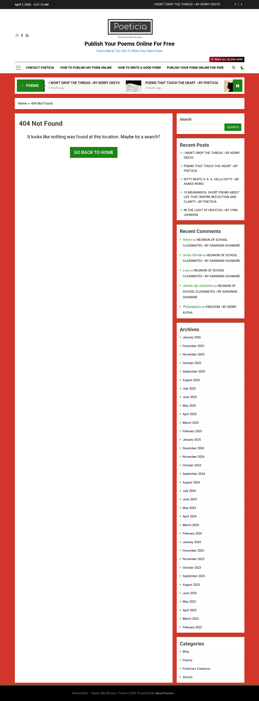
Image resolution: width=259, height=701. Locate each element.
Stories (188, 677)
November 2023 (193, 559)
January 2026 (192, 337)
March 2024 (191, 525)
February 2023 (192, 627)
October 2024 (192, 465)
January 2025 (192, 439)
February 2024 (192, 533)
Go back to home (93, 152)
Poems (187, 660)
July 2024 (189, 491)
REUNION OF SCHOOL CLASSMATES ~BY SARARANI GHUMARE (210, 291)
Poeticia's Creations (196, 669)
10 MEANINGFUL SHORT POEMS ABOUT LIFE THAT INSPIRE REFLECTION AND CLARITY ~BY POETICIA (211, 197)
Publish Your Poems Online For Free (130, 44)
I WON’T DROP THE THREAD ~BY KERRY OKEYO (187, 4)
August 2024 (191, 482)
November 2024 (193, 457)
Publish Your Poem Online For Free (195, 68)
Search (186, 119)
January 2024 (192, 542)
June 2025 (190, 397)
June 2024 (190, 499)
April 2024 (189, 516)
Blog (186, 651)
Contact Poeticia (40, 68)
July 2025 (189, 388)
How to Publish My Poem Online (86, 68)
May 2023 (189, 601)
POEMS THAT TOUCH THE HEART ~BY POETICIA (189, 83)
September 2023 (194, 576)
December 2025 (193, 346)
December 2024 (193, 448)
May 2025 (189, 406)
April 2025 (189, 414)
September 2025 (194, 371)
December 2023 (193, 550)
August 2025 (191, 380)
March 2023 (191, 619)
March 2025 (191, 423)
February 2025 (192, 431)
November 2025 (193, 354)
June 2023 (190, 593)
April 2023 (189, 610)
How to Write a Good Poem (139, 68)
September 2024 (194, 474)
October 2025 (192, 363)
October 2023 (192, 567)
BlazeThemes (165, 693)
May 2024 (189, 508)
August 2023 (191, 585)
